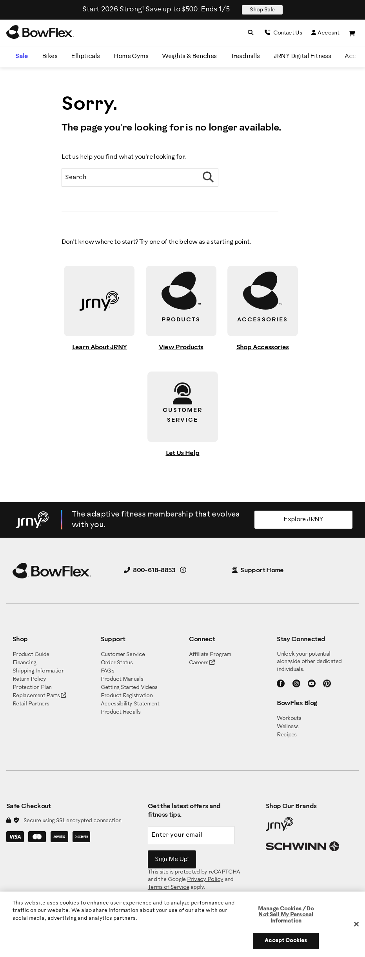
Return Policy (29, 679)
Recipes (287, 735)
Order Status (117, 663)
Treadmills (245, 56)
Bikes (49, 56)
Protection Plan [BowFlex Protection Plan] (32, 688)
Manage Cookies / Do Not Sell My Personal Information (286, 915)
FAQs (107, 671)
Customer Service (123, 655)
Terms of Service (168, 887)
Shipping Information (38, 671)
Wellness (287, 727)
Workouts (289, 718)
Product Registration (127, 696)
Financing (24, 663)
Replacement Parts (39, 696)
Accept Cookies (286, 940)
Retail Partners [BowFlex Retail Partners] (31, 704)
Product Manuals (122, 679)
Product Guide (31, 655)
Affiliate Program (210, 655)
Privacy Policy (205, 880)
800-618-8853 (150, 570)
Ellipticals (85, 56)
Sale (21, 56)
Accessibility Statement (130, 704)
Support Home (258, 570)
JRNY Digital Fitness (302, 56)
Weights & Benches (189, 56)
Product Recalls (120, 712)
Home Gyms (131, 56)
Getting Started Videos (129, 688)
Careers (199, 663)
